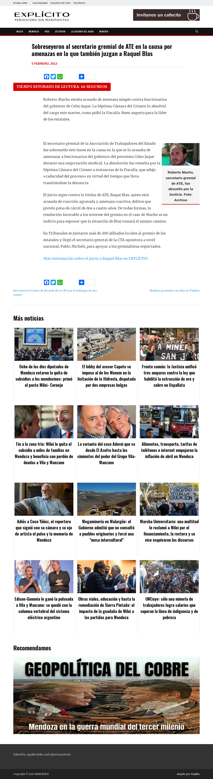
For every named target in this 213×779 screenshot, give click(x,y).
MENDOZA (34, 31)
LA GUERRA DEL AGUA (82, 31)
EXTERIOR (60, 31)
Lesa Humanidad (40, 3)
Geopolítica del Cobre (60, 3)
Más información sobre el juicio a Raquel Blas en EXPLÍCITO (95, 258)
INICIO (19, 31)
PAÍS (47, 31)
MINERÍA (103, 31)
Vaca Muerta (79, 3)
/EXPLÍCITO (41, 774)
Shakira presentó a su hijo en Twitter (175, 290)
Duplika (195, 774)
